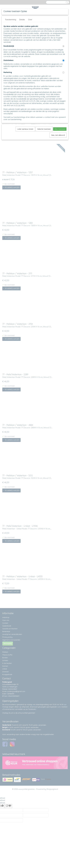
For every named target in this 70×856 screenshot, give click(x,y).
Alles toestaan (59, 129)
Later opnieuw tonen (25, 129)
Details (22, 19)
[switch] (63, 46)
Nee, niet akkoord (58, 135)
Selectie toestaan (44, 129)
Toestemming (10, 19)
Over (30, 19)
